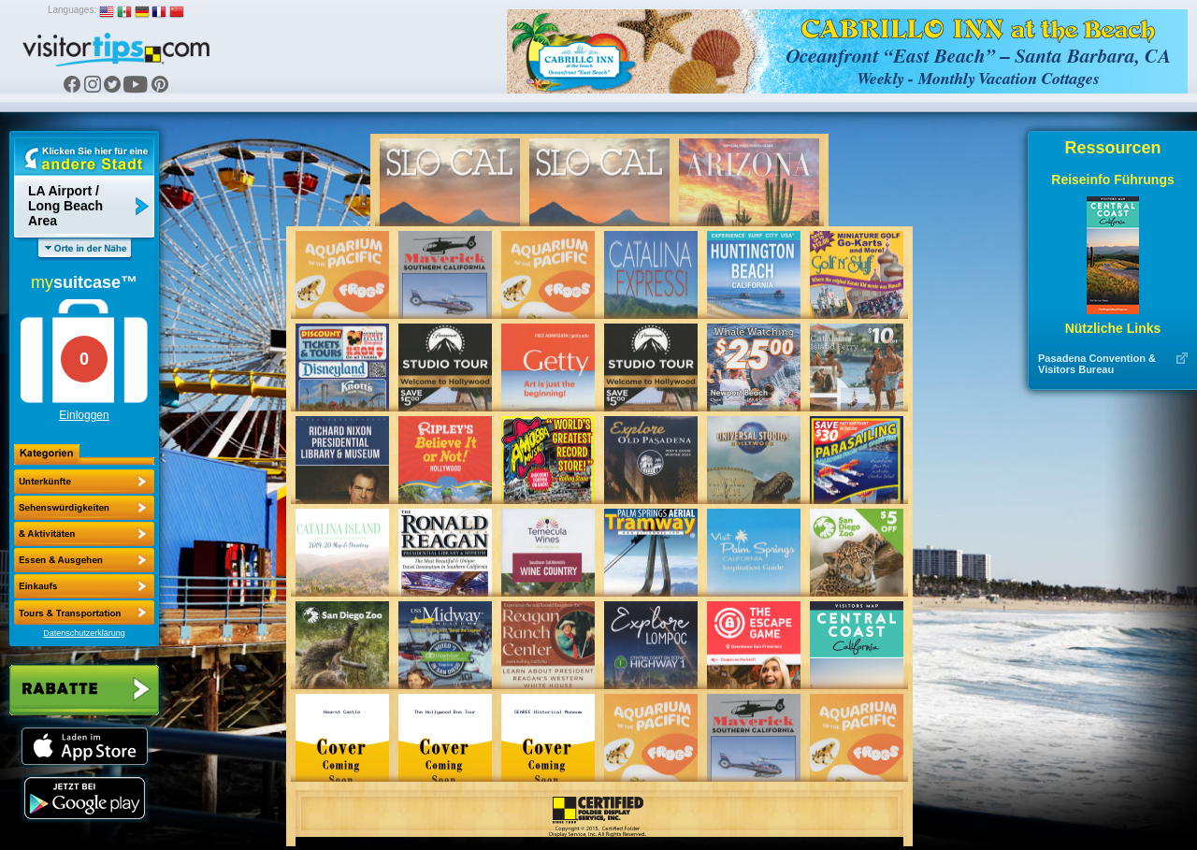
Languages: (72, 10)
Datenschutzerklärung (84, 633)
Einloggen (83, 415)
